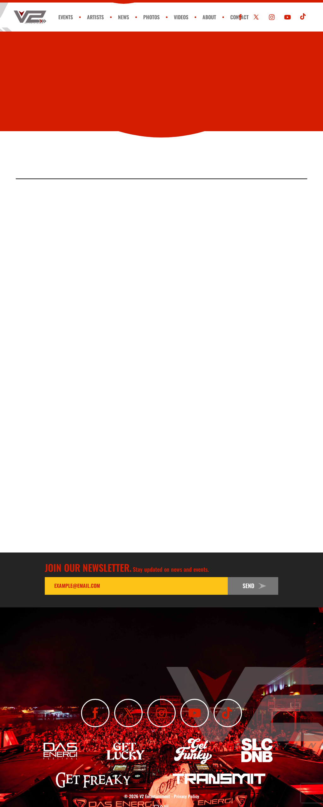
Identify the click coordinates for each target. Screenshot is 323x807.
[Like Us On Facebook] (240, 17)
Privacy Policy (186, 796)
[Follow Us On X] (256, 17)
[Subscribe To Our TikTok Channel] (303, 17)
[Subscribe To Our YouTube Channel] (287, 17)
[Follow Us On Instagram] (272, 17)
